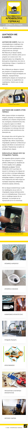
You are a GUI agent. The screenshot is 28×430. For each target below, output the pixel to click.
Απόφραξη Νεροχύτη (10, 340)
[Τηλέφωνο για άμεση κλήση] (25, 426)
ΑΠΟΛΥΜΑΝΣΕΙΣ (10, 365)
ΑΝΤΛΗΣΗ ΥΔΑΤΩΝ (10, 418)
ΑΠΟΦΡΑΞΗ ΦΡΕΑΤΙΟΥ (12, 263)
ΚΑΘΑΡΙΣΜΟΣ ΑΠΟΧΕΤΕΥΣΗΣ (14, 314)
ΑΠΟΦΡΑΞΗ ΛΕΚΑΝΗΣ (11, 289)
